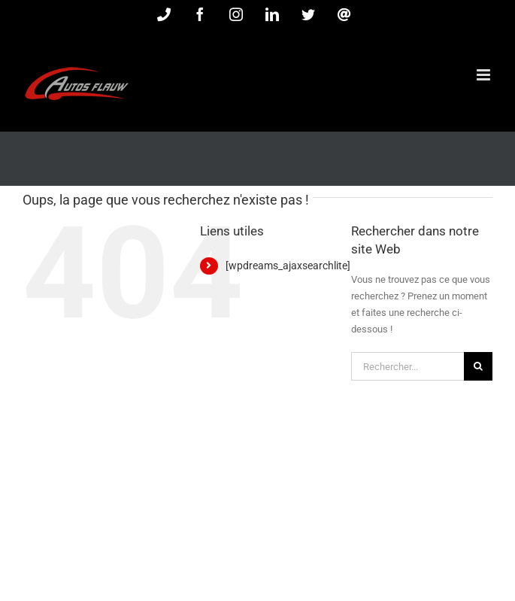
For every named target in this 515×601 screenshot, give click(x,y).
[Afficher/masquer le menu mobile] (484, 75)
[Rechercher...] (407, 366)
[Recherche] (478, 366)
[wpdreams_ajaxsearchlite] (288, 266)
